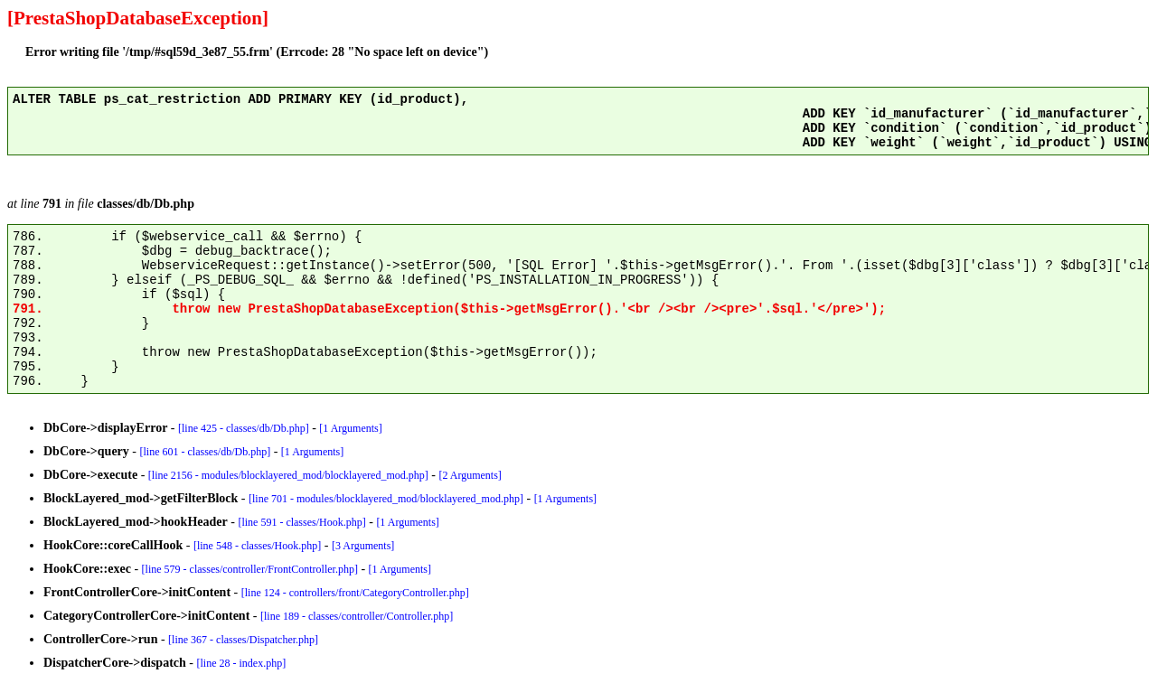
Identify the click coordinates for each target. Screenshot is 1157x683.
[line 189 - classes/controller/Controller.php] (356, 616)
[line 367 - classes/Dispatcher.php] (243, 639)
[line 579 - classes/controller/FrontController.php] (250, 569)
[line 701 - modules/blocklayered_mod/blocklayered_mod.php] (386, 498)
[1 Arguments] (350, 428)
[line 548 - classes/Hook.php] (257, 545)
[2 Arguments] (469, 475)
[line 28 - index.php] (242, 663)
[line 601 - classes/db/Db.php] (205, 451)
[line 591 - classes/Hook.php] (301, 522)
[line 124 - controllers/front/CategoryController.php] (355, 592)
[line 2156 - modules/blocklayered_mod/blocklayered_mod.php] (288, 475)
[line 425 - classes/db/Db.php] (243, 428)
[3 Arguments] (363, 545)
